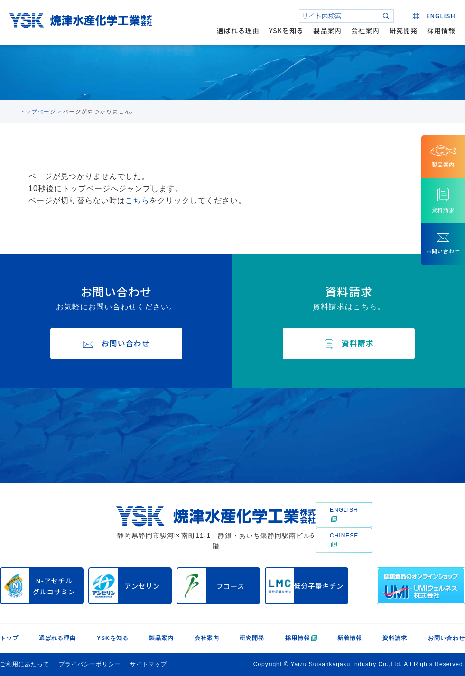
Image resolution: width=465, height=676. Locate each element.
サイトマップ (148, 664)
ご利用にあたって (24, 664)
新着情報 (349, 638)
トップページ (37, 111)
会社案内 (365, 30)
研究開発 (403, 30)
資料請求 (394, 638)
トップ (9, 638)
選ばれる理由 (238, 30)
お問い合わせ (446, 638)
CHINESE (344, 539)
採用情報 (441, 30)
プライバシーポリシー (90, 664)
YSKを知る (286, 30)
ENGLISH (344, 514)
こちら (137, 200)
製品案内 (327, 30)
